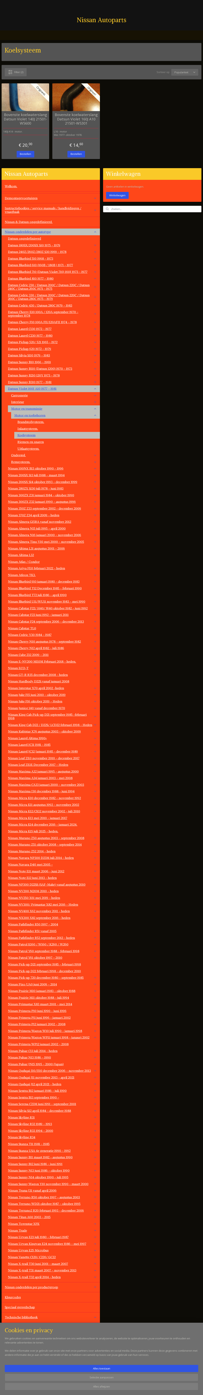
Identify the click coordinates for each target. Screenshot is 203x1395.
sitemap (116, 1387)
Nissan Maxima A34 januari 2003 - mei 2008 (52, 778)
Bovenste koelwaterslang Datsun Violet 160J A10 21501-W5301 (76, 119)
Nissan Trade (52, 1230)
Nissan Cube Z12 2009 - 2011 (52, 655)
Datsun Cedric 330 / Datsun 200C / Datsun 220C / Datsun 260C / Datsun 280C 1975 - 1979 (52, 297)
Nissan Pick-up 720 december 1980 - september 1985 (52, 978)
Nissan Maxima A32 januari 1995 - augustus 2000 (52, 771)
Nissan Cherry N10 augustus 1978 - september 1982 (52, 641)
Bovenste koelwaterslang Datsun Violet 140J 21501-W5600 (25, 119)
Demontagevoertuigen (51, 198)
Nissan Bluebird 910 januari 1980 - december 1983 (52, 581)
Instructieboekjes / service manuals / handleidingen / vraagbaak (51, 210)
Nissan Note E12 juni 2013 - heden (52, 878)
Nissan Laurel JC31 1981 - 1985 (52, 745)
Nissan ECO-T (52, 668)
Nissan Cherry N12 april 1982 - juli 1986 (52, 648)
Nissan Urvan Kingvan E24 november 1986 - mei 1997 (52, 1244)
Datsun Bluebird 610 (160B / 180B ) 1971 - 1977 (52, 265)
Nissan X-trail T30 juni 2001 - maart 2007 (52, 1264)
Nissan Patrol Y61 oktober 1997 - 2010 (52, 958)
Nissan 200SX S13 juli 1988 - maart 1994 (52, 475)
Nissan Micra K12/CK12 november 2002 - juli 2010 (52, 811)
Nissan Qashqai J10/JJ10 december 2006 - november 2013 (52, 1071)
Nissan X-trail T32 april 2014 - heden (52, 1277)
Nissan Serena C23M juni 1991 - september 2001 (52, 1104)
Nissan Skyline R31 (52, 1117)
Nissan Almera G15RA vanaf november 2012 (52, 522)
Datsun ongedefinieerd (24, 238)
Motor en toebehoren (55, 415)
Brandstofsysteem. (30, 422)
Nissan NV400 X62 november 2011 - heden (52, 911)
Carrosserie (54, 395)
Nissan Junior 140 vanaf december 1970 (52, 708)
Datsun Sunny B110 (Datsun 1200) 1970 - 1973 (52, 369)
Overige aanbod (16, 1347)
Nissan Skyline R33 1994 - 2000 (52, 1131)
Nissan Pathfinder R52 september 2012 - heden (52, 938)
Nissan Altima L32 (52, 555)
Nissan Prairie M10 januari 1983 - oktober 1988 (52, 991)
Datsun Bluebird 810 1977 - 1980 (52, 278)
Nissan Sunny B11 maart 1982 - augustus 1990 (52, 1157)
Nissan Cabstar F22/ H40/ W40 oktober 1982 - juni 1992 (52, 608)
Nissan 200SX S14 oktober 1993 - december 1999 (52, 482)
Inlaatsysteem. (27, 429)
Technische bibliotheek (51, 1317)
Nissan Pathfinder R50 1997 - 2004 (33, 924)
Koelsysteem (26, 435)
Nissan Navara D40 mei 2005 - (52, 864)
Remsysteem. (54, 462)
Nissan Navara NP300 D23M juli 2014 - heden (52, 858)
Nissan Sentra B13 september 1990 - (52, 1097)
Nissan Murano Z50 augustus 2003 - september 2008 (52, 838)
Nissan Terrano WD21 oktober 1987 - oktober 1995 (52, 1204)
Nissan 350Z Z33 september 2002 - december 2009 (52, 508)
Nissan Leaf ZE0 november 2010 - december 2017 (52, 758)
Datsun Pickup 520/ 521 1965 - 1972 (52, 342)
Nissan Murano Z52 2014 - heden (52, 851)
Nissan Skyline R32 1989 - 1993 (52, 1124)
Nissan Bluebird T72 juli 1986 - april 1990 (52, 595)
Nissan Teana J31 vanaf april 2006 (52, 1190)
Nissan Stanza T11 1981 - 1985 (52, 1144)
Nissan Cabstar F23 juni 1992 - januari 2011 (52, 615)
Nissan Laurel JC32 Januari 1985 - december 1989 (52, 751)
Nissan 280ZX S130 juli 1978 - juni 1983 (52, 488)
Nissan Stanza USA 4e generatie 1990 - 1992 (52, 1151)
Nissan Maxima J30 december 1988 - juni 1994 (52, 791)
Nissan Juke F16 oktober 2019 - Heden (52, 701)
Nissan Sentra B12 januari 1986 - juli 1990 (52, 1091)
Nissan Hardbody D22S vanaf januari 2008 (38, 681)
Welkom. (11, 186)
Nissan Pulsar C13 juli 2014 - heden (52, 1051)
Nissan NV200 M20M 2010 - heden (52, 891)
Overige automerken (51, 1337)
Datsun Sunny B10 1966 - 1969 (52, 362)
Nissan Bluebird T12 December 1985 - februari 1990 (52, 588)
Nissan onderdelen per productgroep (51, 1287)
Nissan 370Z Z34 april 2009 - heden (52, 515)
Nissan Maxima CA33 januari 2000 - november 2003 (52, 785)
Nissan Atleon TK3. (52, 575)
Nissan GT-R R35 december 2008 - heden (52, 675)
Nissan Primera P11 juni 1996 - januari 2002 (52, 1018)
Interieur (54, 402)
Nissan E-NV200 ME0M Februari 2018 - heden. (52, 661)
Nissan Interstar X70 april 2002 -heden (52, 688)
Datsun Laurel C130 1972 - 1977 (52, 329)
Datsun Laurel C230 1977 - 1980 (52, 335)
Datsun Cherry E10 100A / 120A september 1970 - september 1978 (52, 313)
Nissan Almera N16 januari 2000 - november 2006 (52, 535)
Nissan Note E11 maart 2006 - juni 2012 (52, 871)
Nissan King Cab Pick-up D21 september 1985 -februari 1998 (52, 716)
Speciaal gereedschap (20, 1307)
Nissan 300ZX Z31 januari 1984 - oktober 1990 (52, 495)
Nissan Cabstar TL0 (52, 628)
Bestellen (25, 154)
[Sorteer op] (184, 72)
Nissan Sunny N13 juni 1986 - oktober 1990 (52, 1170)
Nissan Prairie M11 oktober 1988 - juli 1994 (52, 998)
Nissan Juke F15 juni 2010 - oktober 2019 (52, 695)
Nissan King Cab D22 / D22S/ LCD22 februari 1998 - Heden (52, 725)
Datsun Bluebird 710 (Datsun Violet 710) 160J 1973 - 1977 (52, 272)
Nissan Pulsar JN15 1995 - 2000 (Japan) (52, 1064)
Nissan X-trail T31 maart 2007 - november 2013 (52, 1270)
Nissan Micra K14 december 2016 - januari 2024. (52, 824)
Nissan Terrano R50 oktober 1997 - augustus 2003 (52, 1197)
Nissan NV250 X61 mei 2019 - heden (52, 898)
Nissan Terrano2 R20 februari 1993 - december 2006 (52, 1210)
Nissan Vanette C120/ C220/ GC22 (52, 1257)
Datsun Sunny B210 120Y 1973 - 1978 (52, 375)
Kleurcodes (13, 1297)
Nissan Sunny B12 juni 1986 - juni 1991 (52, 1164)
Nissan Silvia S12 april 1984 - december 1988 (52, 1111)
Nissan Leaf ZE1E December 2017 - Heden (52, 765)
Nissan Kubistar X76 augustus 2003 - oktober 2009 (52, 731)
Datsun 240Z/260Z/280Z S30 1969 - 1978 (52, 252)
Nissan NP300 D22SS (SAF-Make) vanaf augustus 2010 (52, 884)
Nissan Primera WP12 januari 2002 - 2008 (38, 1044)
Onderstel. (54, 455)
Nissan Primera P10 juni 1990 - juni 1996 (52, 1011)
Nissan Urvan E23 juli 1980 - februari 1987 (52, 1237)
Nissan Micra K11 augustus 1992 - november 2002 (52, 805)
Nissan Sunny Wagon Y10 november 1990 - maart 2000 (52, 1184)
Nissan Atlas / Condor (24, 562)
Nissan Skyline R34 (52, 1137)
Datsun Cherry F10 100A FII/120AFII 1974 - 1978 (52, 322)
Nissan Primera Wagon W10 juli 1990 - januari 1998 (52, 1031)
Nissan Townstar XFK (52, 1224)
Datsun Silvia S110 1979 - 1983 (52, 355)
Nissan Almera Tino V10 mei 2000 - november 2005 (52, 542)
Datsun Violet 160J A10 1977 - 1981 (52, 389)
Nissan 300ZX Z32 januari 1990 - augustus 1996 (52, 502)
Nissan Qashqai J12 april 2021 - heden (52, 1084)
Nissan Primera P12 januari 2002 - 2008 (52, 1024)
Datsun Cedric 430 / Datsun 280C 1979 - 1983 (52, 305)
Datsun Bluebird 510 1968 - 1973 (52, 258)
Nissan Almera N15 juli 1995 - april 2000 (52, 528)
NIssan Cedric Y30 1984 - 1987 (52, 635)
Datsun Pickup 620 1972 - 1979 (52, 349)
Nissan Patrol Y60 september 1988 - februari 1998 (52, 951)
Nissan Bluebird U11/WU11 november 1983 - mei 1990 (52, 601)
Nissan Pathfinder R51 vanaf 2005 (52, 931)
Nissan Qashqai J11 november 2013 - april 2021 (52, 1077)
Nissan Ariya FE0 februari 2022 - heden (52, 568)
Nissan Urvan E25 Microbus (52, 1250)
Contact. (11, 1358)
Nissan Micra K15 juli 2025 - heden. (33, 831)
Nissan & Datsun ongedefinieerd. (29, 222)
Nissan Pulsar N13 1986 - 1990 (52, 1057)
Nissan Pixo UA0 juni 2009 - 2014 (52, 984)
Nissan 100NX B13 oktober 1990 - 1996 (52, 468)
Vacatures (12, 1367)
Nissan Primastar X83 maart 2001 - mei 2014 (52, 1004)
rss (124, 1387)
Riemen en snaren (30, 442)
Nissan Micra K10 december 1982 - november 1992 (52, 798)
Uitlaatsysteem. (28, 449)
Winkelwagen (117, 195)
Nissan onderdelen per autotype (51, 232)
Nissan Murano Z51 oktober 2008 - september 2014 (52, 844)
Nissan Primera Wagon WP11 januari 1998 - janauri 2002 (52, 1037)
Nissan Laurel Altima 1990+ (52, 738)
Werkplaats (12, 1327)
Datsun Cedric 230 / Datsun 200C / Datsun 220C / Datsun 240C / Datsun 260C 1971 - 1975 (52, 287)
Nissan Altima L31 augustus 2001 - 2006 (52, 548)
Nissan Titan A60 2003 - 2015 (52, 1217)
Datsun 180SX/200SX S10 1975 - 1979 (52, 245)
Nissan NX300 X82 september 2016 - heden (52, 918)
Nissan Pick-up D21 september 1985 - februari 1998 (44, 964)
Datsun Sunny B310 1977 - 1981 (52, 382)
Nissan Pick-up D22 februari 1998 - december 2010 (44, 971)
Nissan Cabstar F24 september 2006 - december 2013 (52, 621)
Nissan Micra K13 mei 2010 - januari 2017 (52, 818)
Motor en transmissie (54, 409)
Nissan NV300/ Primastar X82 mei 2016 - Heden (52, 904)
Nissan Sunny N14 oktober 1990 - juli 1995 (52, 1177)
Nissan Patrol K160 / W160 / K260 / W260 (52, 944)
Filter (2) (15, 72)
